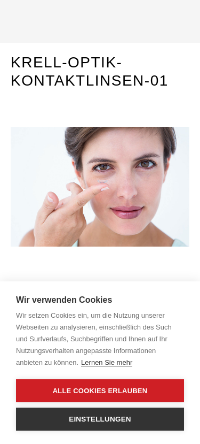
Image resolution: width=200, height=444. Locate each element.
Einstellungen (100, 419)
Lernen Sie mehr (106, 362)
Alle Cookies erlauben (100, 391)
